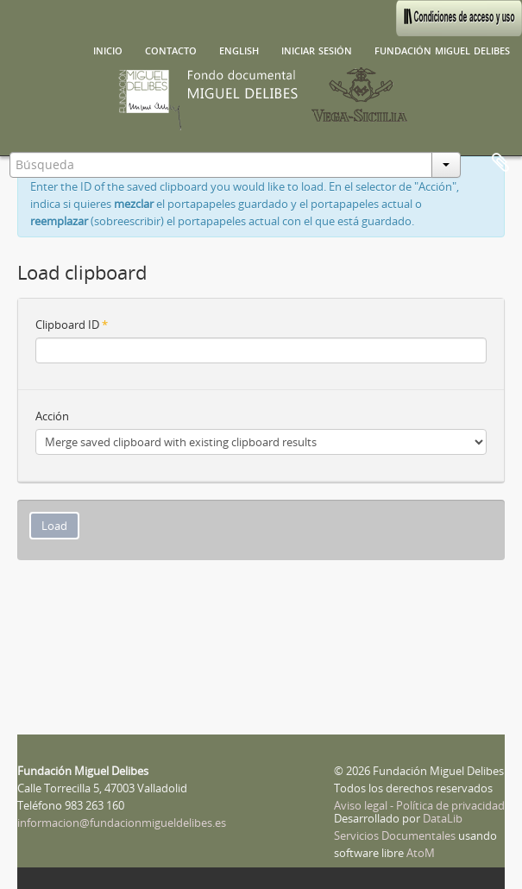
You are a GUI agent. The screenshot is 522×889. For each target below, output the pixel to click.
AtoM (420, 853)
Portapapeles (500, 163)
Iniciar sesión (316, 49)
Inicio (108, 49)
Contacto (171, 49)
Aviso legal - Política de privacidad (419, 805)
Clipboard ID (71, 324)
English (239, 49)
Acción (52, 416)
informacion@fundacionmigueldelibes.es (121, 822)
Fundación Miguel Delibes (442, 49)
